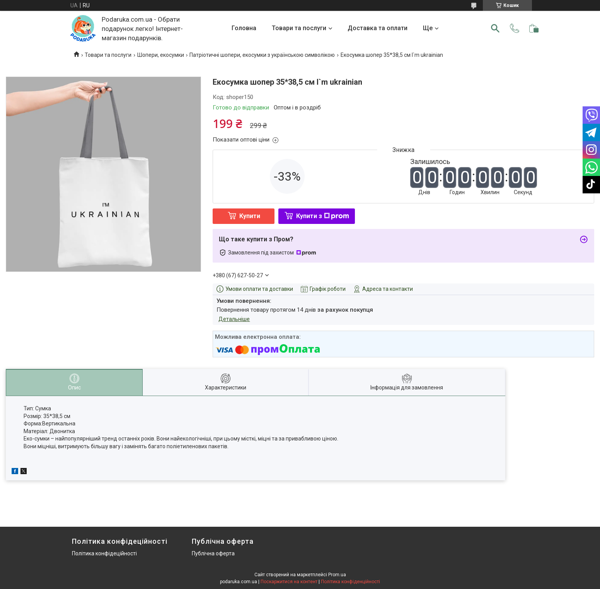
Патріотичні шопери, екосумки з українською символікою (262, 55)
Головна (244, 28)
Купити (249, 216)
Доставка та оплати (377, 28)
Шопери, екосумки (160, 55)
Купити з (322, 216)
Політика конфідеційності (104, 553)
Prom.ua (337, 574)
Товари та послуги (299, 28)
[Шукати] (495, 28)
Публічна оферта (213, 553)
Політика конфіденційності (350, 581)
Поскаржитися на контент (289, 581)
